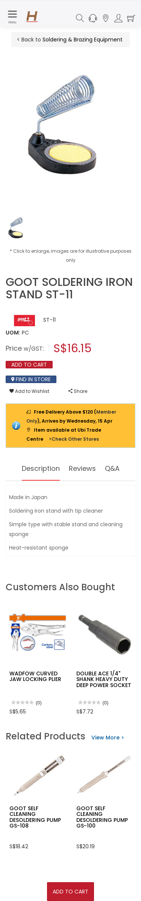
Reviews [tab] (82, 468)
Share (77, 391)
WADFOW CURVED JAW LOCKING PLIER (35, 676)
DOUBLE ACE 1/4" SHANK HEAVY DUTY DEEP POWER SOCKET (103, 679)
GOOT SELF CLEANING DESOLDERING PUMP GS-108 (35, 817)
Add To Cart (70, 891)
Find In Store (31, 379)
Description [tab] (41, 468)
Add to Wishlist (29, 391)
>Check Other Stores (74, 439)
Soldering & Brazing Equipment (82, 39)
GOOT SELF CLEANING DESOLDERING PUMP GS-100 (102, 817)
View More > (107, 737)
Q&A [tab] (112, 468)
